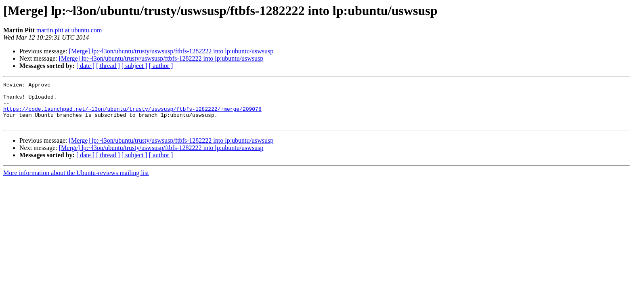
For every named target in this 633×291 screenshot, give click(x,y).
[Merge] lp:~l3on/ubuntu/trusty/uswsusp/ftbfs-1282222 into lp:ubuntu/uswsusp (171, 51)
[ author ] (161, 65)
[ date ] (85, 65)
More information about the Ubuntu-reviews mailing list (76, 181)
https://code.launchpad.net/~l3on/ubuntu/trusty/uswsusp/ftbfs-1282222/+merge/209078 (132, 114)
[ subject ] (134, 65)
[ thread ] (108, 65)
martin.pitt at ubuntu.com (69, 30)
